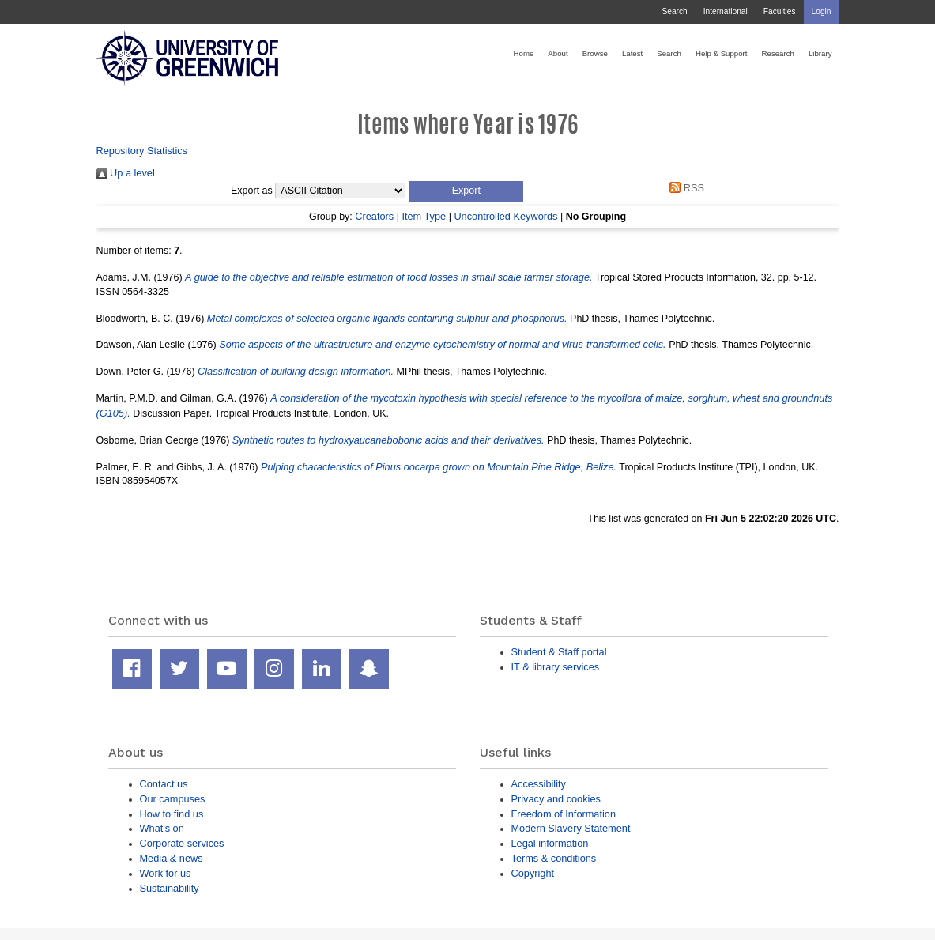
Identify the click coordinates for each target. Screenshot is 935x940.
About (557, 53)
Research (778, 53)
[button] (466, 191)
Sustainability (169, 888)
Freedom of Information (563, 814)
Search (674, 11)
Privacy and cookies (556, 799)
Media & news (171, 858)
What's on (162, 828)
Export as (252, 190)
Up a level (125, 173)
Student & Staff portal (559, 652)
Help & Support (722, 53)
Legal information (550, 843)
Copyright (533, 873)
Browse (595, 53)
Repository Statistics (142, 151)
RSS (684, 188)
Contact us (164, 784)
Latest (632, 53)
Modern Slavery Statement (571, 828)
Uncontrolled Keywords (505, 216)
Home (524, 53)
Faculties (779, 11)
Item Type (424, 216)
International (725, 11)
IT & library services (555, 667)
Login (821, 11)
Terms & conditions (554, 858)
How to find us (172, 814)
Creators (374, 216)
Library (820, 53)
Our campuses (172, 799)
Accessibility (538, 784)
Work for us (165, 873)
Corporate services (182, 843)
